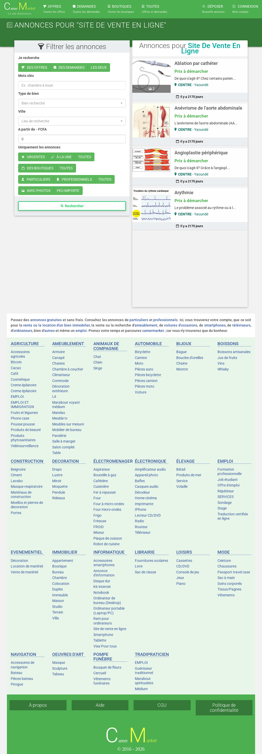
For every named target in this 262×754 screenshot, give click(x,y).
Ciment (16, 475)
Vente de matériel (24, 572)
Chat (97, 357)
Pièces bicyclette (148, 375)
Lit (54, 397)
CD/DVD (182, 566)
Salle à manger (63, 441)
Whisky (223, 369)
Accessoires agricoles (20, 354)
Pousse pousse (23, 424)
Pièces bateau (22, 679)
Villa (55, 618)
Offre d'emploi (228, 485)
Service (182, 481)
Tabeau (58, 674)
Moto (139, 363)
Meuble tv (60, 418)
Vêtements (226, 595)
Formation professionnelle (229, 471)
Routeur (141, 527)
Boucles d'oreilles (189, 358)
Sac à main (226, 578)
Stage (222, 508)
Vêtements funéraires (102, 681)
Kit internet (102, 587)
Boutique (59, 566)
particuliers (138, 320)
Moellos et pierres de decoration (27, 505)
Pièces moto (144, 386)
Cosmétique (20, 379)
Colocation (60, 584)
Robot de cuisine (106, 544)
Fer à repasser (104, 492)
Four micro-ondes (107, 509)
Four (97, 498)
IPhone (140, 509)
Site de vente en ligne (109, 629)
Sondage (224, 503)
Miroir (56, 481)
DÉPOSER (213, 9)
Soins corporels (229, 584)
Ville (22, 111)
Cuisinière (101, 486)
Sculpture (59, 668)
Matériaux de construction (21, 494)
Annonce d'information (104, 573)
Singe (97, 368)
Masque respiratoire (26, 486)
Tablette (99, 640)
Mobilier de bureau (66, 430)
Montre (182, 369)
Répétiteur (225, 491)
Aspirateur (101, 469)
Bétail (180, 469)
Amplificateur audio (150, 469)
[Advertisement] (190, 268)
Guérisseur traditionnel (144, 670)
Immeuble (60, 595)
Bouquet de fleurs (107, 667)
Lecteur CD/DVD (148, 515)
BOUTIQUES (121, 9)
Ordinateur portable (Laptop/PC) (109, 610)
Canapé (58, 358)
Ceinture (224, 561)
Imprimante (144, 504)
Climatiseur (61, 375)
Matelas (58, 413)
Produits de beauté (26, 430)
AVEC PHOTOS (35, 191)
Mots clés (26, 76)
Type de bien (28, 93)
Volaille (182, 486)
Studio (57, 607)
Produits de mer (188, 475)
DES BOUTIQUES (37, 168)
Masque (58, 662)
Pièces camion (146, 381)
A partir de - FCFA (32, 129)
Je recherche (28, 58)
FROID (98, 527)
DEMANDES (86, 9)
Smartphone (103, 635)
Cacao (16, 368)
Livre (139, 566)
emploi (81, 331)
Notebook (101, 592)
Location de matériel (27, 566)
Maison (58, 601)
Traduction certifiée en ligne (232, 516)
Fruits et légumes (24, 413)
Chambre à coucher (67, 369)
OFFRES (54, 9)
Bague (181, 352)
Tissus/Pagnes (229, 589)
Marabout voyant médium (66, 404)
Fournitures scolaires (151, 561)
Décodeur (142, 492)
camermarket (153, 331)
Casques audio (146, 486)
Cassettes (184, 561)
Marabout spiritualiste (144, 681)
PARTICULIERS (35, 179)
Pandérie (59, 436)
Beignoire (18, 469)
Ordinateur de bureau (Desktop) (107, 600)
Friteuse (99, 521)
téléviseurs (241, 325)
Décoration (19, 561)
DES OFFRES (34, 67)
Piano (180, 584)
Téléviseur (142, 532)
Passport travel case (233, 572)
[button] (72, 103)
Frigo (97, 515)
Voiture (140, 392)
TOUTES (154, 9)
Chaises (58, 363)
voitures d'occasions (180, 325)
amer (20, 6)
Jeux (180, 578)
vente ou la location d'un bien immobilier (56, 325)
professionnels (165, 320)
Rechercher (72, 206)
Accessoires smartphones (104, 563)
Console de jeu (187, 572)
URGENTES (33, 157)
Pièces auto (144, 369)
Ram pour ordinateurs (102, 621)
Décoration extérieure (61, 388)
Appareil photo (146, 475)
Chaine (181, 363)
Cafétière (100, 481)
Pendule (58, 492)
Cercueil (99, 673)
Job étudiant (227, 480)
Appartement (62, 561)
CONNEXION (245, 9)
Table (56, 453)
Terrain (57, 612)
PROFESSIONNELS (74, 179)
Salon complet (63, 447)
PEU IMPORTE (68, 191)
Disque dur (101, 581)
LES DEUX (99, 67)
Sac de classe (145, 572)
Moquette (60, 486)
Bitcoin (16, 362)
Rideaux (58, 498)
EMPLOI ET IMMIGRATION (22, 404)
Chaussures (226, 566)
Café (14, 374)
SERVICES (225, 497)
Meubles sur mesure (68, 424)
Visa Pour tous (105, 646)
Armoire (58, 352)
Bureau (58, 572)
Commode (60, 381)
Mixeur (98, 532)
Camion (141, 358)
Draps (57, 469)
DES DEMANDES (68, 67)
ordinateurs (22, 331)
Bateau (16, 673)
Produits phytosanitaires (23, 438)
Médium (141, 689)
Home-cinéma (146, 498)
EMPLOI (17, 397)
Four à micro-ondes (108, 504)
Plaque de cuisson (107, 538)
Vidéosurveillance (24, 446)
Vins (220, 363)
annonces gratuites (46, 320)
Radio (139, 521)
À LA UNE (61, 157)
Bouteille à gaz (104, 475)
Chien (97, 362)
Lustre (57, 475)
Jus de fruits (227, 358)
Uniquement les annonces (39, 147)
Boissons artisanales (233, 352)
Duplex (57, 589)
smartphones (215, 325)
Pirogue (17, 684)
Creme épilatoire (23, 385)
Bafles (140, 481)
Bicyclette (142, 352)
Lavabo (17, 481)
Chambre (59, 578)
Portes (16, 513)
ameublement (146, 325)
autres (49, 331)
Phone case (20, 418)
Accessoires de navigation (22, 664)
